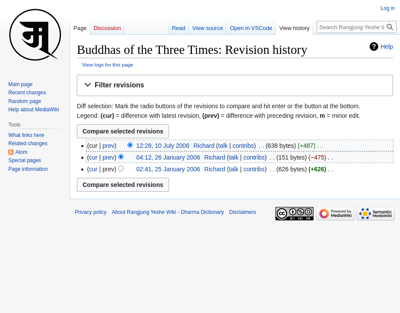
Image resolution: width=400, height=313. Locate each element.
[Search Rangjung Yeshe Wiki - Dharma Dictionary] (357, 27)
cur (93, 157)
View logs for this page (107, 64)
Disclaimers (242, 212)
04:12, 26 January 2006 (168, 157)
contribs (243, 145)
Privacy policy (90, 212)
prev (108, 145)
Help (386, 46)
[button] (235, 85)
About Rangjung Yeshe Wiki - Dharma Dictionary (168, 212)
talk (223, 145)
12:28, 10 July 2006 (162, 145)
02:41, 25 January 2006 (168, 169)
